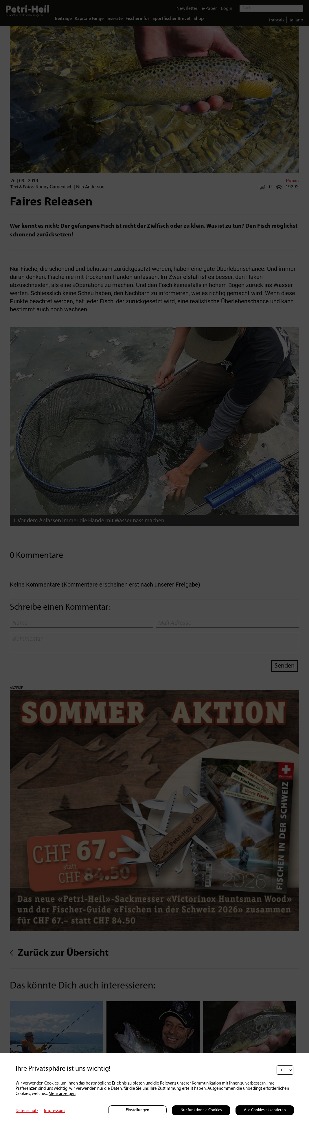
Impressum (54, 1111)
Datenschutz (27, 1111)
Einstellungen (137, 1110)
